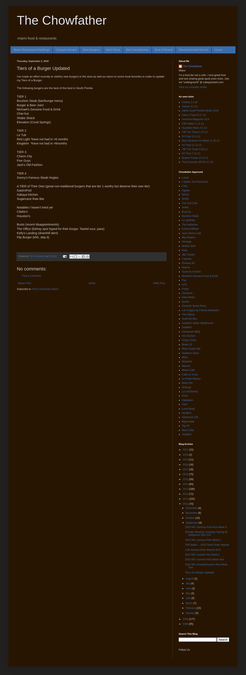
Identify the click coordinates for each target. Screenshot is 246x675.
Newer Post (24, 283)
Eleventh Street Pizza (194, 305)
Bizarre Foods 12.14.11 (195, 157)
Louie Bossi (188, 408)
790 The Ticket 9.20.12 (195, 149)
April (188, 598)
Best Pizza (113, 49)
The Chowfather (62, 20)
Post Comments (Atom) (45, 289)
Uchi (184, 284)
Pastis (185, 288)
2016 (186, 474)
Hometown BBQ (191, 331)
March (189, 603)
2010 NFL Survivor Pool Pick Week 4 (205, 527)
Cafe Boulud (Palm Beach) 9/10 (203, 549)
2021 (186, 449)
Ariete (185, 207)
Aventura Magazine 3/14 (195, 119)
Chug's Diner (189, 340)
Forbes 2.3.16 (189, 102)
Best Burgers (91, 49)
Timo (184, 404)
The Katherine (190, 224)
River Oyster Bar (191, 348)
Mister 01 (187, 344)
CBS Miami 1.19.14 (193, 123)
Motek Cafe (188, 370)
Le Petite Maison (191, 378)
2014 (186, 484)
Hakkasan (187, 400)
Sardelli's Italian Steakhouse (197, 323)
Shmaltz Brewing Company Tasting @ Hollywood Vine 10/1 (206, 533)
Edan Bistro (188, 297)
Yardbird (186, 434)
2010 (186, 503)
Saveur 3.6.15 (190, 106)
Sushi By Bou (189, 318)
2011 (186, 498)
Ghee (185, 395)
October (190, 517)
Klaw (184, 250)
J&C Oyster (188, 254)
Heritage (186, 241)
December (192, 508)
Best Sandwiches (137, 49)
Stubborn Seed (190, 353)
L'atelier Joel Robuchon (195, 181)
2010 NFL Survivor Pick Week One (204, 559)
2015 (186, 479)
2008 (186, 624)
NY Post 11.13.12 (192, 145)
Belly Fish (187, 382)
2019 (186, 459)
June (189, 588)
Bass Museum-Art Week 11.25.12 (201, 140)
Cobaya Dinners (66, 49)
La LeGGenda (190, 391)
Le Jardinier (188, 220)
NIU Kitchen (188, 335)
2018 (186, 464)
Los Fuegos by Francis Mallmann (200, 310)
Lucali (185, 177)
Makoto (186, 267)
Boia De (186, 211)
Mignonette (188, 421)
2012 (186, 494)
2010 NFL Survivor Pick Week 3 (203, 540)
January (190, 613)
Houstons (187, 293)
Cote (184, 186)
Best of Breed (164, 49)
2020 (186, 454)
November (192, 512)
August (190, 578)
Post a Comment (31, 275)
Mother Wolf (188, 246)
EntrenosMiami (190, 228)
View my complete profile (193, 87)
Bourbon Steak (190, 216)
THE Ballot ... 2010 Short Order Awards (207, 544)
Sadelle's (187, 327)
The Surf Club (189, 203)
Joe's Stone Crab (191, 233)
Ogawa (186, 190)
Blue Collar (188, 430)
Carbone (187, 258)
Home (218, 49)
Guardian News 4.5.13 (194, 127)
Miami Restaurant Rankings (31, 49)
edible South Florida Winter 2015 (200, 110)
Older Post (159, 283)
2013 (186, 489)
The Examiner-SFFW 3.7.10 (197, 162)
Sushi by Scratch (191, 271)
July (188, 583)
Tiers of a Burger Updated (199, 572)
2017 (186, 469)
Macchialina (188, 237)
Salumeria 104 (190, 417)
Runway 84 (188, 263)
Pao (184, 280)
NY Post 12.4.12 (191, 136)
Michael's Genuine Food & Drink (200, 276)
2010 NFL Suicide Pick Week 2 (202, 554)
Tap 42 (185, 425)
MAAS (185, 194)
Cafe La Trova (190, 374)
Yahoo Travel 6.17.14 (194, 115)
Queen (185, 301)
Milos (185, 357)
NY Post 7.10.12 (191, 153)
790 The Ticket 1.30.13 (195, 132)
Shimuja (186, 387)
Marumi (186, 365)
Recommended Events (194, 49)
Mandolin (187, 361)
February (191, 608)
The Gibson (188, 314)
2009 (186, 619)
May (188, 593)
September (192, 522)
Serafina (186, 413)
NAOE (185, 198)
